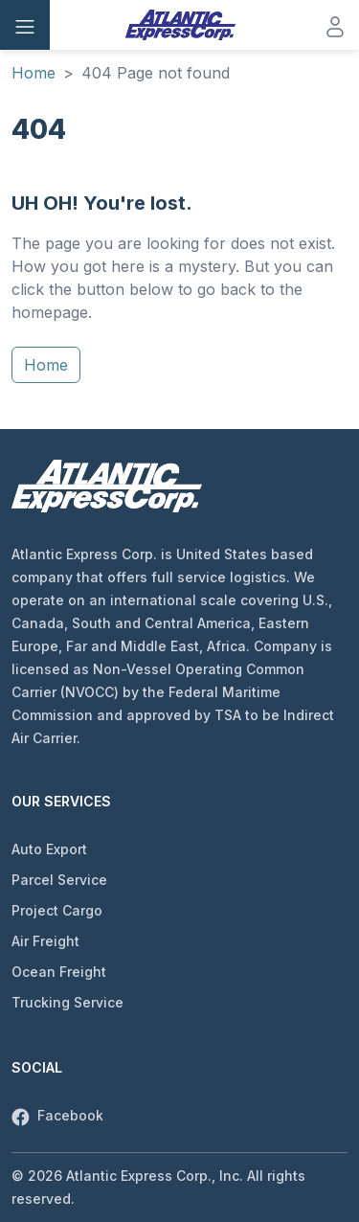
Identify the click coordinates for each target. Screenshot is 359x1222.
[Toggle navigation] (25, 25)
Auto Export (49, 849)
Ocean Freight (58, 971)
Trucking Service (67, 1002)
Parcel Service (59, 879)
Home (33, 72)
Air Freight (45, 941)
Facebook (57, 1115)
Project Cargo (56, 910)
